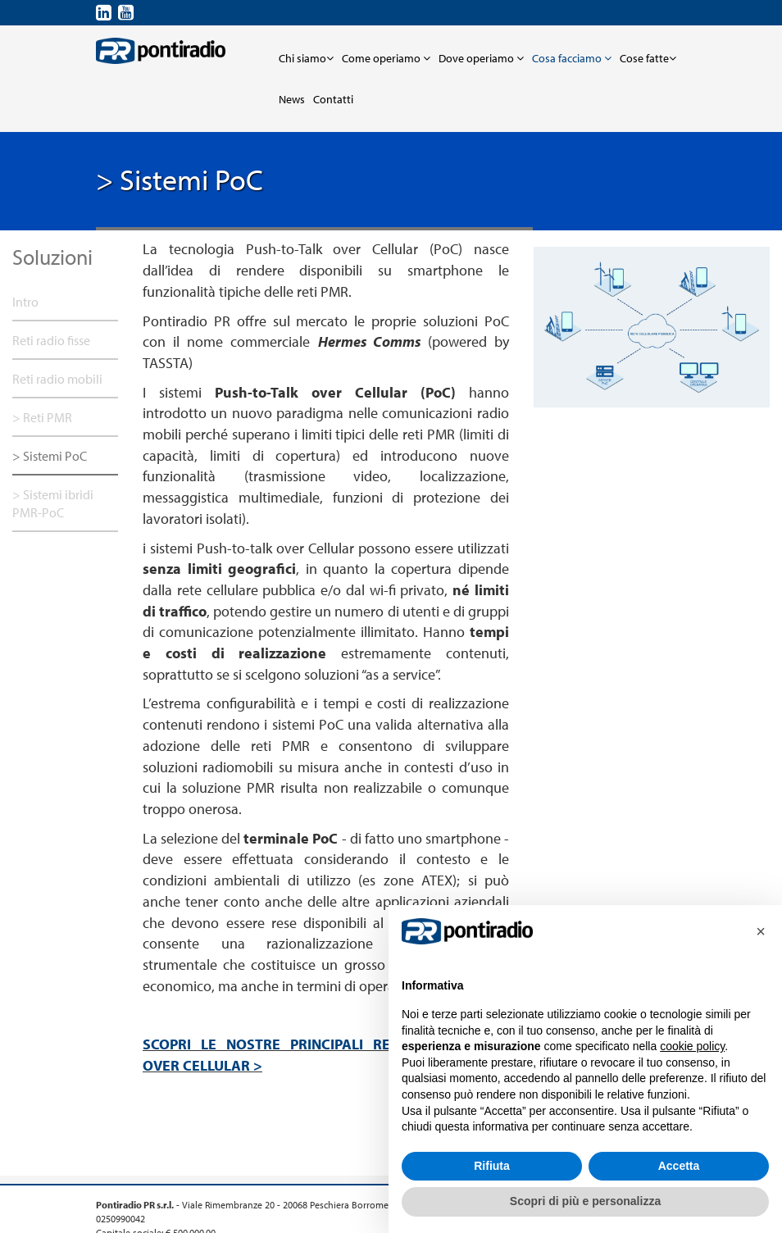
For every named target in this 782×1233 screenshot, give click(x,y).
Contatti (333, 99)
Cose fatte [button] (648, 58)
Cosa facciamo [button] (572, 58)
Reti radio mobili (57, 379)
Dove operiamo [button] (481, 58)
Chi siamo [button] (306, 58)
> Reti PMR (42, 417)
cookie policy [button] (692, 1046)
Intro (25, 301)
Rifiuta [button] (492, 1165)
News (292, 99)
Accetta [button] (679, 1165)
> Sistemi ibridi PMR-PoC (52, 503)
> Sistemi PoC (49, 456)
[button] (761, 931)
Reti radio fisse (51, 340)
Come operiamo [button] (386, 58)
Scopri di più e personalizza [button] (585, 1201)
